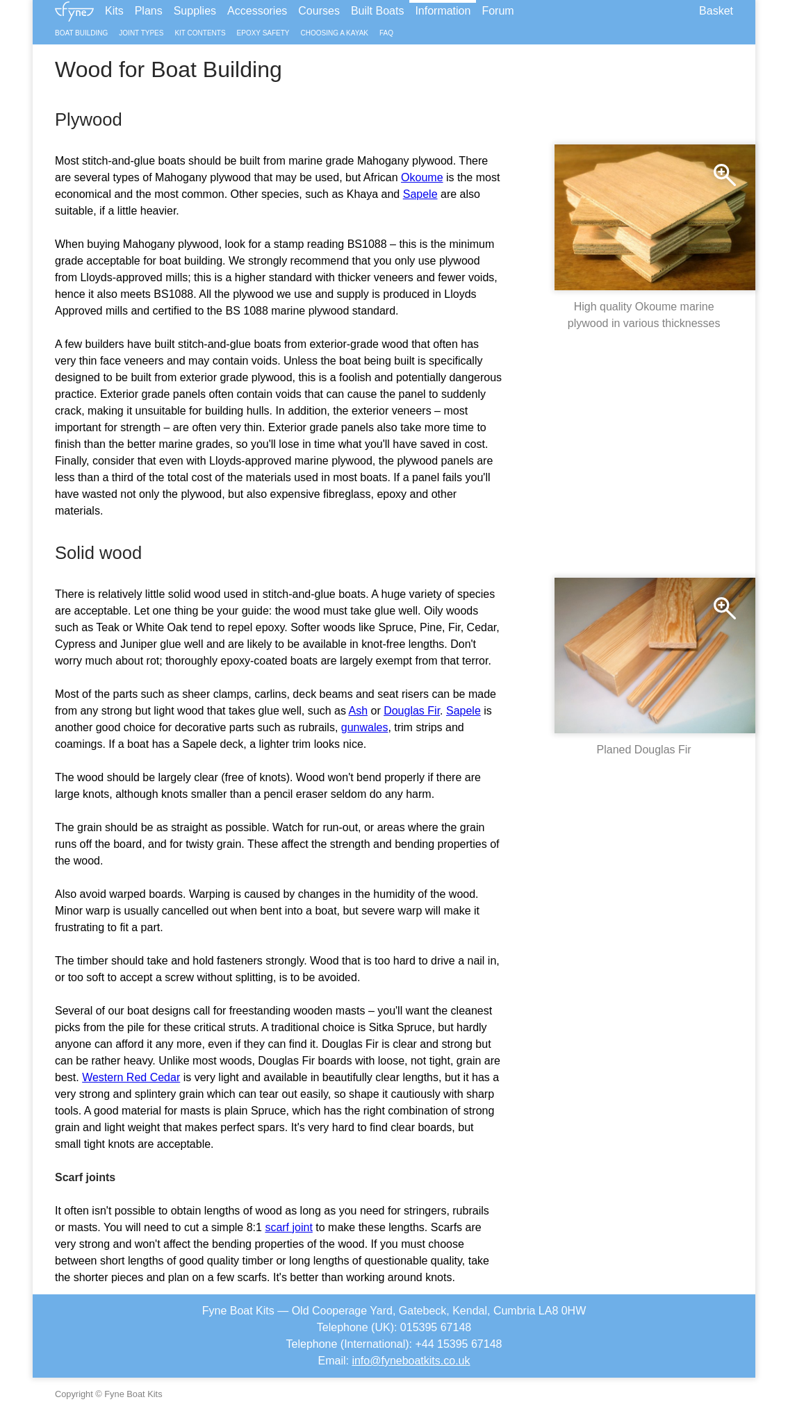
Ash (358, 711)
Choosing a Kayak (334, 33)
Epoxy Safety (263, 33)
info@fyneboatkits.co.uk (411, 1361)
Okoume (422, 177)
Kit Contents (199, 33)
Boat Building (81, 33)
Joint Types (141, 33)
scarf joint (288, 1227)
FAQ (386, 33)
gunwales (364, 727)
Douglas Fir (412, 711)
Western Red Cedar (131, 1077)
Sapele (420, 194)
